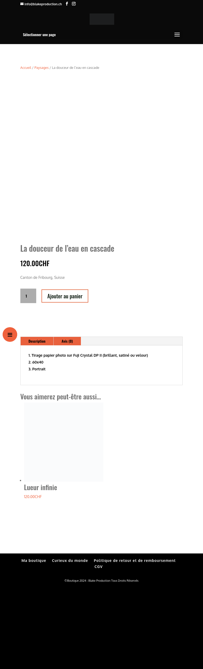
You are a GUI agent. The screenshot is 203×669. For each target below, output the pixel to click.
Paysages (41, 67)
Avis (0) (67, 422)
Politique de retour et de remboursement (135, 641)
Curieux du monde (70, 641)
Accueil (25, 67)
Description (37, 422)
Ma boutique (33, 641)
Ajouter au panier (64, 377)
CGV (99, 648)
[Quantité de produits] (28, 377)
